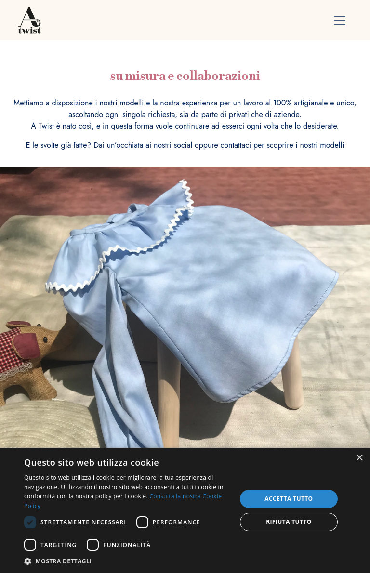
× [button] (359, 458)
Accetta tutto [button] (288, 499)
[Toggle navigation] (340, 20)
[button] (127, 561)
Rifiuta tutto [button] (289, 522)
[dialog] (185, 510)
